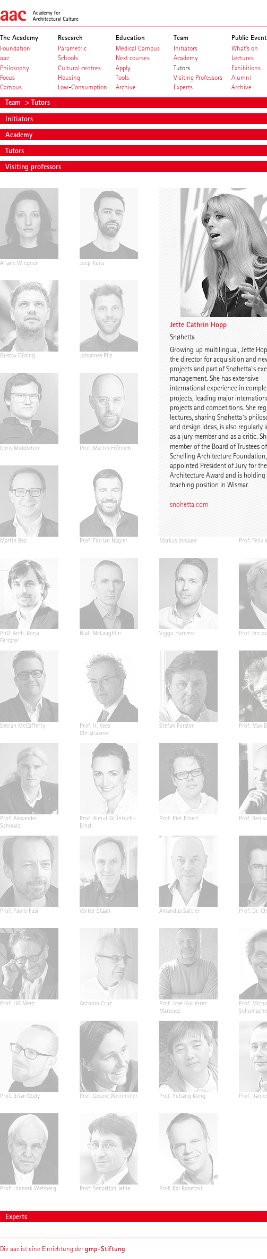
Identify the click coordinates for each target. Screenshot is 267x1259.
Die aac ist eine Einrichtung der (62, 1249)
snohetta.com (189, 504)
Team (14, 102)
